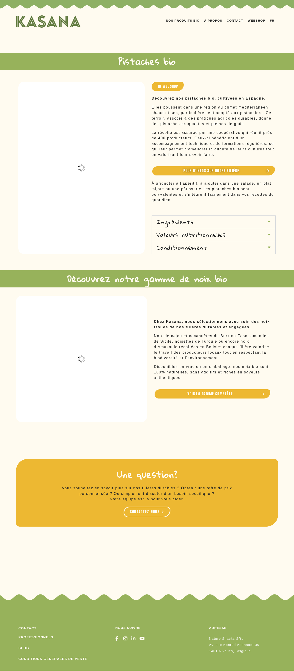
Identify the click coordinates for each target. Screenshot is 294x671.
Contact (27, 628)
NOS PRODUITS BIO (183, 20)
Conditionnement (181, 247)
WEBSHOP (256, 20)
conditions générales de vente (52, 659)
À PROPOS (213, 20)
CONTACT (235, 20)
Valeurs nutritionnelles (191, 234)
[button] (213, 222)
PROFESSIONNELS (35, 637)
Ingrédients (175, 221)
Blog (23, 648)
